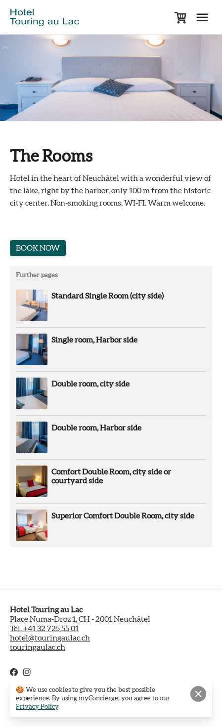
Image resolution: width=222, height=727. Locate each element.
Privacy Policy (37, 706)
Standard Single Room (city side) (107, 296)
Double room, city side (90, 384)
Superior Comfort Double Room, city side (122, 516)
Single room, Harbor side (94, 340)
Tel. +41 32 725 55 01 (44, 629)
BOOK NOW (38, 248)
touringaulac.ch (37, 647)
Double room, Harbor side (96, 428)
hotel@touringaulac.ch (50, 638)
